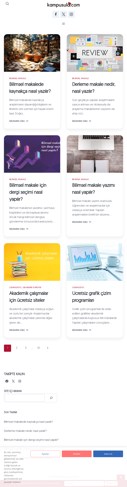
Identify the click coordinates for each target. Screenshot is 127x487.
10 (38, 348)
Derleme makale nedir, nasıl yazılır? (25, 431)
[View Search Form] (7, 4)
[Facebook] (55, 14)
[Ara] (51, 397)
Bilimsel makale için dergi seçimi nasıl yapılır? (27, 192)
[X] (13, 381)
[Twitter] (63, 14)
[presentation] (32, 53)
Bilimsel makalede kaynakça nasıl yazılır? (28, 422)
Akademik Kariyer (32, 288)
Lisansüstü (15, 288)
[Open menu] (64, 23)
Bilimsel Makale (17, 79)
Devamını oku (18, 121)
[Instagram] (71, 14)
